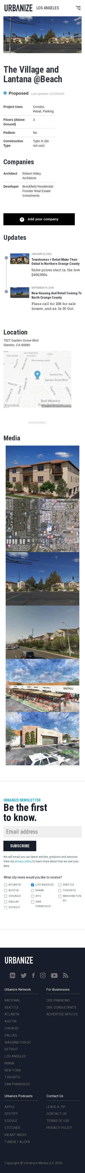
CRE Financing (58, 1000)
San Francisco (41, 904)
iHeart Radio (16, 1135)
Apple (10, 1107)
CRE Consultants (61, 1007)
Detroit (12, 907)
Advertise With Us (62, 1014)
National (12, 1000)
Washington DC (69, 898)
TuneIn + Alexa (17, 1142)
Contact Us (56, 1114)
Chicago (12, 896)
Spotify (11, 1114)
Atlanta (12, 884)
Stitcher (12, 1128)
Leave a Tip (56, 1107)
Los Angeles (42, 884)
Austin (11, 890)
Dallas (11, 901)
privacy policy (23, 861)
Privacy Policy (59, 1128)
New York (13, 1070)
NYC (36, 896)
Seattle (66, 884)
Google (11, 1121)
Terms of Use (58, 1121)
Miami (37, 890)
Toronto (67, 890)
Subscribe (19, 845)
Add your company (42, 219)
